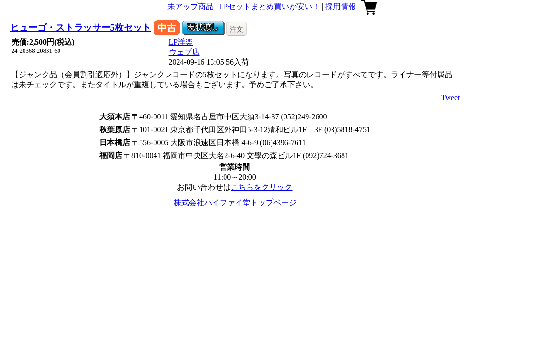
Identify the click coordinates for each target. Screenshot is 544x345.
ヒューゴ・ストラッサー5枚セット (80, 28)
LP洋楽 (181, 42)
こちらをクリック (261, 187)
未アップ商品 (190, 6)
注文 (236, 29)
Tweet (450, 97)
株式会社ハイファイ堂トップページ (235, 202)
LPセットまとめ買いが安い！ (269, 6)
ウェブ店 (184, 52)
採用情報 (340, 6)
